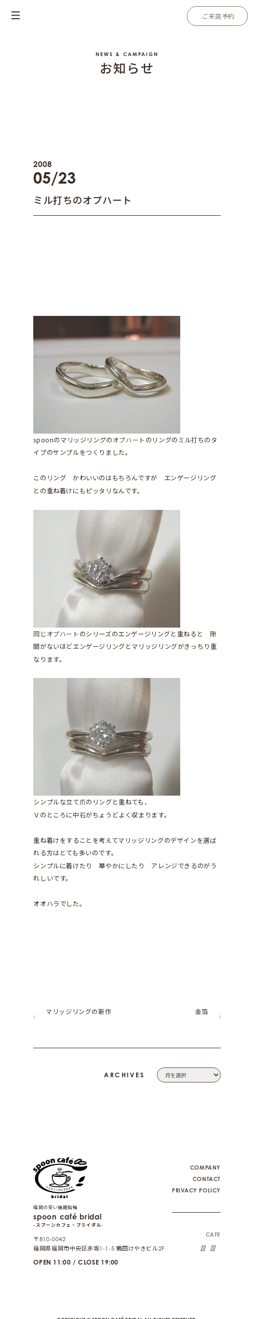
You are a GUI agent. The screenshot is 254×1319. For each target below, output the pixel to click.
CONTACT (206, 1171)
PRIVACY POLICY (196, 1183)
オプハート (129, 440)
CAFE (212, 1227)
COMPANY (205, 1160)
